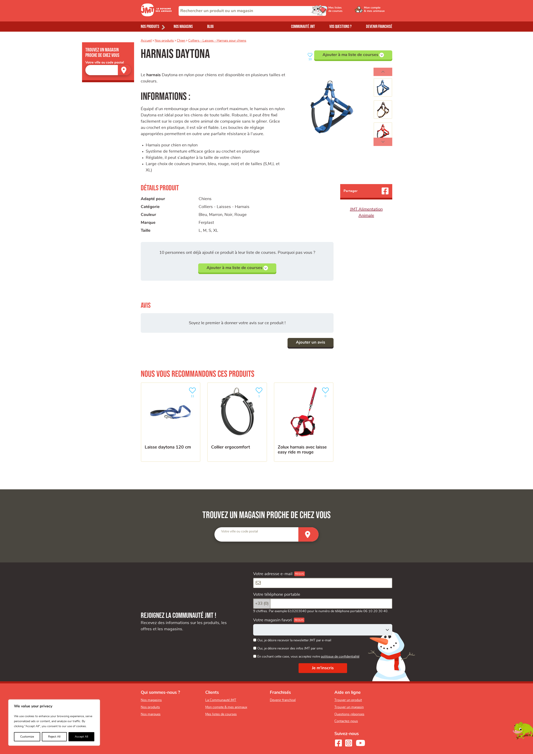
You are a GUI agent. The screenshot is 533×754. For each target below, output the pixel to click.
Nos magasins (183, 26)
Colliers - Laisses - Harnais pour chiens (217, 40)
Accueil (146, 40)
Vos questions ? (340, 26)
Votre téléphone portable (276, 594)
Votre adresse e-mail (273, 574)
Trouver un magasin (349, 707)
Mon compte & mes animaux (226, 707)
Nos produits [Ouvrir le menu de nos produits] (150, 26)
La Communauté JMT (220, 700)
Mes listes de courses (221, 714)
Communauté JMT (303, 26)
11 (193, 392)
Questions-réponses (349, 714)
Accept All (81, 736)
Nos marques (151, 714)
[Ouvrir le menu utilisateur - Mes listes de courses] (347, 11)
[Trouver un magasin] (124, 70)
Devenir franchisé (379, 26)
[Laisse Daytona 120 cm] (170, 422)
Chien (181, 40)
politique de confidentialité (340, 656)
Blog (210, 26)
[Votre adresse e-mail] (322, 583)
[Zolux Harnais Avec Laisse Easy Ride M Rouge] (304, 422)
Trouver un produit (348, 700)
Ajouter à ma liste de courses (353, 55)
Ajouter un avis (310, 342)
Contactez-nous (346, 721)
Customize (27, 736)
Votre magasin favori (272, 620)
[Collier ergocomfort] (237, 422)
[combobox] (252, 11)
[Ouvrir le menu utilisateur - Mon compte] (378, 11)
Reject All (54, 736)
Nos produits (164, 40)
